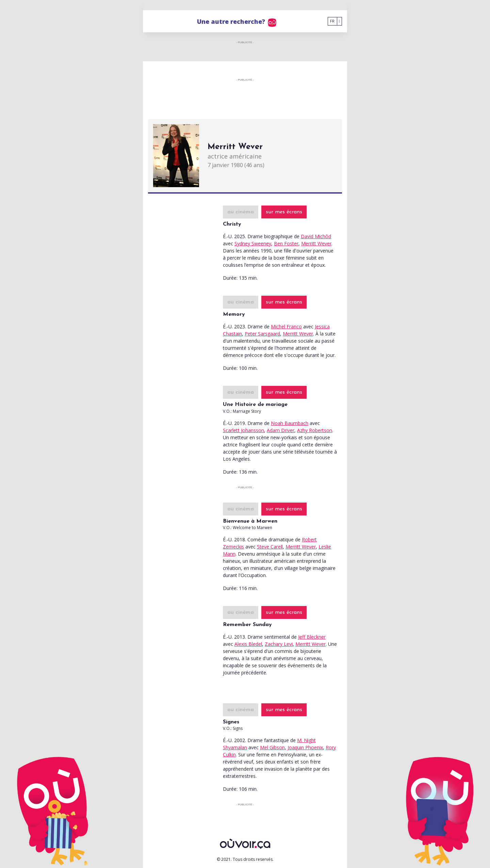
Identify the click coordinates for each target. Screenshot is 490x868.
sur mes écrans (284, 212)
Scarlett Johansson (243, 430)
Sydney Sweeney (252, 243)
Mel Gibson (272, 747)
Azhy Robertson (314, 430)
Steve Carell (270, 546)
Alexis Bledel (248, 644)
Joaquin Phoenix (305, 747)
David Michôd (316, 236)
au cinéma (240, 212)
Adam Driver (280, 430)
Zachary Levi (279, 644)
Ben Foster (286, 243)
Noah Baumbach (289, 423)
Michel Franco (286, 326)
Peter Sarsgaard (262, 333)
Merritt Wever (316, 243)
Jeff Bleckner (312, 637)
